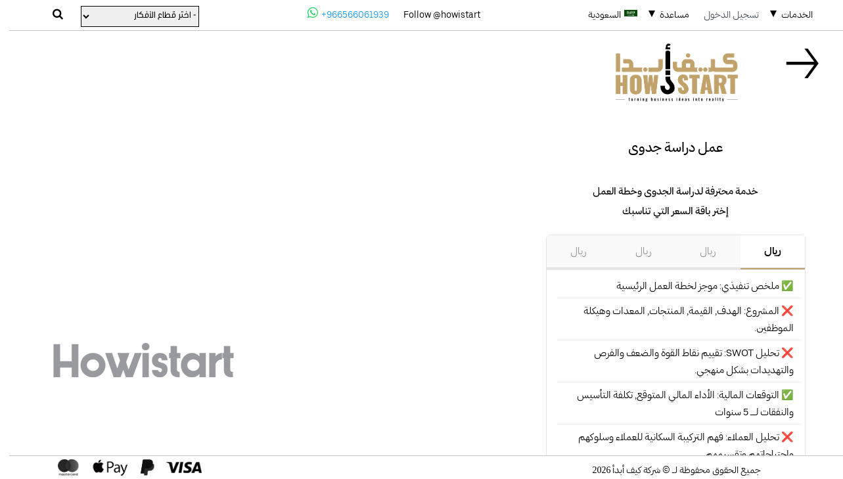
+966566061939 (339, 13)
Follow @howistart (432, 14)
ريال (763, 251)
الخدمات (788, 14)
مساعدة (665, 14)
